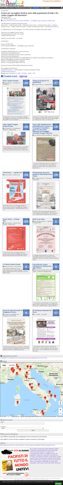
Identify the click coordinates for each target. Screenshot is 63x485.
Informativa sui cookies (19, 480)
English (47, 8)
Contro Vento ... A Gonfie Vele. (11, 220)
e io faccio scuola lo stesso (11, 264)
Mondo (12, 8)
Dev (4, 443)
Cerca (52, 1)
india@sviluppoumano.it (8, 71)
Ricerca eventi (7, 420)
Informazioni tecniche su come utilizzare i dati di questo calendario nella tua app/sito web (27, 445)
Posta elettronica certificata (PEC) (41, 480)
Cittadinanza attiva (20, 8)
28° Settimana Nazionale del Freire (42, 311)
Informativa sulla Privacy (54, 478)
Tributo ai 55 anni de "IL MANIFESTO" (41, 81)
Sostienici (57, 1)
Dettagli (56, 481)
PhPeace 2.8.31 (44, 478)
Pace (1, 8)
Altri (34, 73)
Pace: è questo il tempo (10, 81)
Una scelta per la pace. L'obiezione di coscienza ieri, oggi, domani (42, 266)
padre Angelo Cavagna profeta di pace (10, 125)
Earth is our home (39, 219)
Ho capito (58, 483)
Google (18, 73)
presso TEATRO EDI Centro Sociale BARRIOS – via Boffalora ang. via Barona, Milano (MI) (28, 20)
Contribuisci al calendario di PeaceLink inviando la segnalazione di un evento (23, 358)
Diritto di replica (29, 480)
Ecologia (29, 8)
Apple (29, 73)
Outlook (24, 73)
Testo (2, 422)
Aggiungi (23, 76)
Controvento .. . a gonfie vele (12, 172)
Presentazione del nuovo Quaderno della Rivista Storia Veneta (42, 174)
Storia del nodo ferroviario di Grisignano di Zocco (12, 311)
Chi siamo (46, 1)
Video (42, 8)
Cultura (6, 8)
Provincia (3, 426)
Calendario (36, 8)
